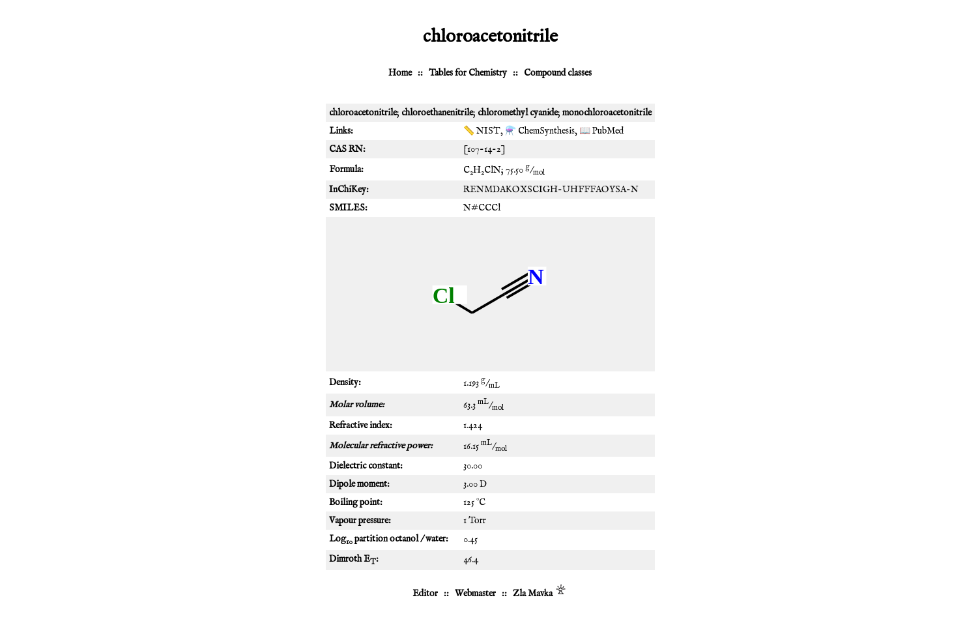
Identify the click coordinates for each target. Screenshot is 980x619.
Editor (425, 593)
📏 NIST (481, 131)
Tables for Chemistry (468, 73)
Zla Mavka (533, 593)
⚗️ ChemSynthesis (540, 131)
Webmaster (475, 593)
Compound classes (558, 73)
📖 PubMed (601, 131)
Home (400, 73)
